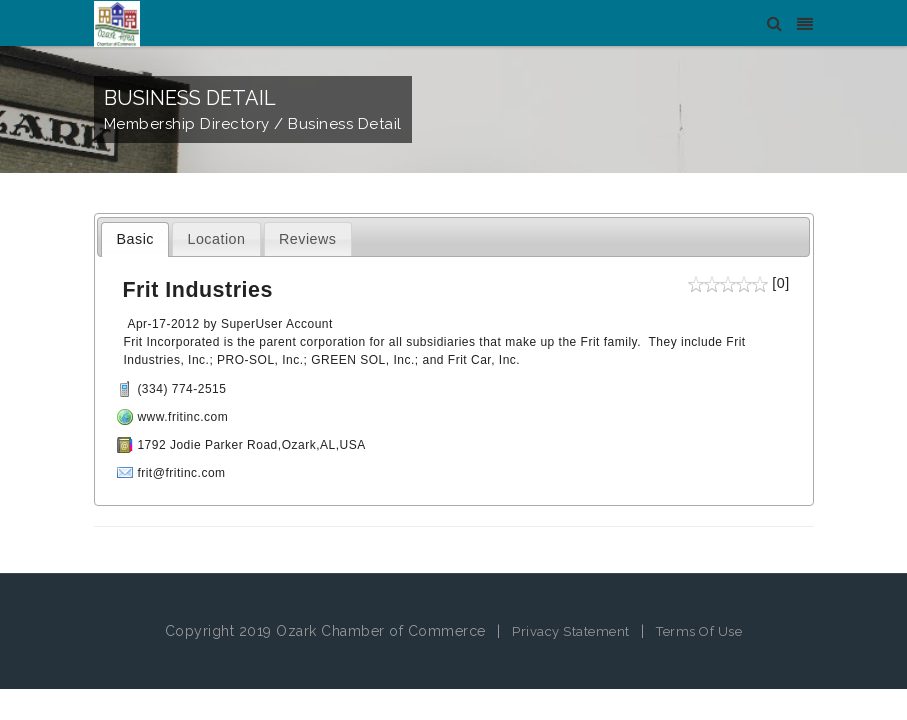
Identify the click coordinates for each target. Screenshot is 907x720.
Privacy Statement (571, 631)
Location (216, 239)
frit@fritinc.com (181, 473)
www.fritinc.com (182, 417)
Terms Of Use (699, 631)
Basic (135, 239)
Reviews (308, 239)
